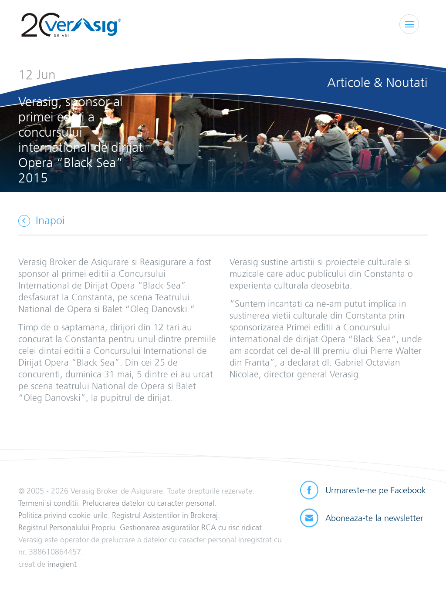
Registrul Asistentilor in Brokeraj (165, 515)
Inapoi (50, 220)
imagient (62, 563)
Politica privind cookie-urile (63, 515)
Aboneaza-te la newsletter (374, 518)
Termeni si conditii (48, 503)
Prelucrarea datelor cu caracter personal (148, 503)
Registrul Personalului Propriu (66, 527)
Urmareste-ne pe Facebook (375, 490)
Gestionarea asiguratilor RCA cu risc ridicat (191, 527)
